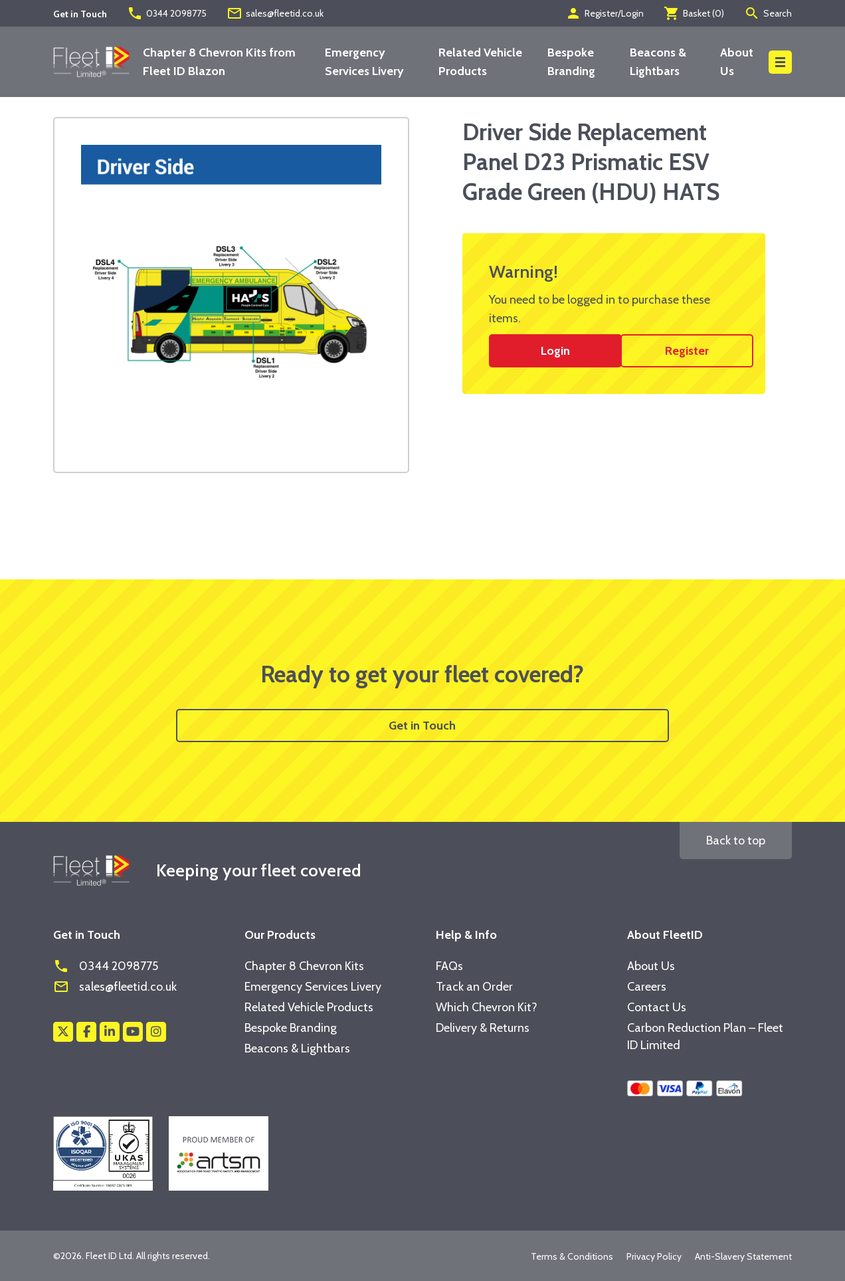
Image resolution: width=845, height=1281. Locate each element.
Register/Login (604, 13)
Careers (646, 986)
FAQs (449, 966)
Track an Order (474, 986)
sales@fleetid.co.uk (275, 13)
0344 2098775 (167, 13)
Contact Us (656, 1007)
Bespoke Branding (290, 1028)
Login (555, 351)
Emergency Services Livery (312, 986)
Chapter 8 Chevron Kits (304, 966)
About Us (651, 966)
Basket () (694, 13)
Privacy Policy (654, 1256)
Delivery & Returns (482, 1028)
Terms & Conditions (572, 1256)
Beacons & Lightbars (297, 1048)
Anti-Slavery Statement (743, 1256)
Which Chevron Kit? (486, 1007)
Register (687, 351)
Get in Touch (422, 725)
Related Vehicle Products (308, 1007)
